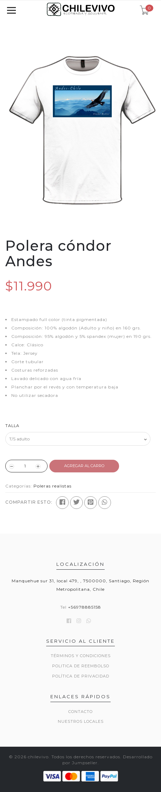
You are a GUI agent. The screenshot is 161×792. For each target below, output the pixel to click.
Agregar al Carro (84, 465)
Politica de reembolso (80, 665)
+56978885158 (84, 607)
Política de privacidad (80, 676)
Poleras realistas (52, 486)
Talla (12, 425)
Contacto (80, 711)
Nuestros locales (81, 721)
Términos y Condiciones (81, 655)
